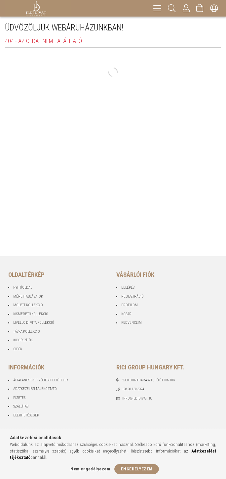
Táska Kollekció (26, 331)
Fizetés (19, 398)
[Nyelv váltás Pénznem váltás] (214, 8)
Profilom (129, 305)
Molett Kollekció (28, 305)
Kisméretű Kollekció (30, 314)
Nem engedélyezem (90, 468)
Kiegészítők (23, 340)
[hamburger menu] (157, 8)
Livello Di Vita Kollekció (33, 322)
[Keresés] (172, 8)
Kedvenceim (131, 322)
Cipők (17, 349)
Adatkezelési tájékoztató (35, 389)
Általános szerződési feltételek (40, 380)
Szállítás (20, 406)
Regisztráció (132, 296)
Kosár (126, 314)
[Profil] (186, 8)
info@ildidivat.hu (137, 398)
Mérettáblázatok (28, 296)
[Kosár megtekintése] (200, 8)
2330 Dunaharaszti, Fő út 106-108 (148, 380)
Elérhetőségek (26, 415)
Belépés (127, 287)
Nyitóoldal (22, 287)
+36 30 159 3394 (133, 389)
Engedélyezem (137, 468)
